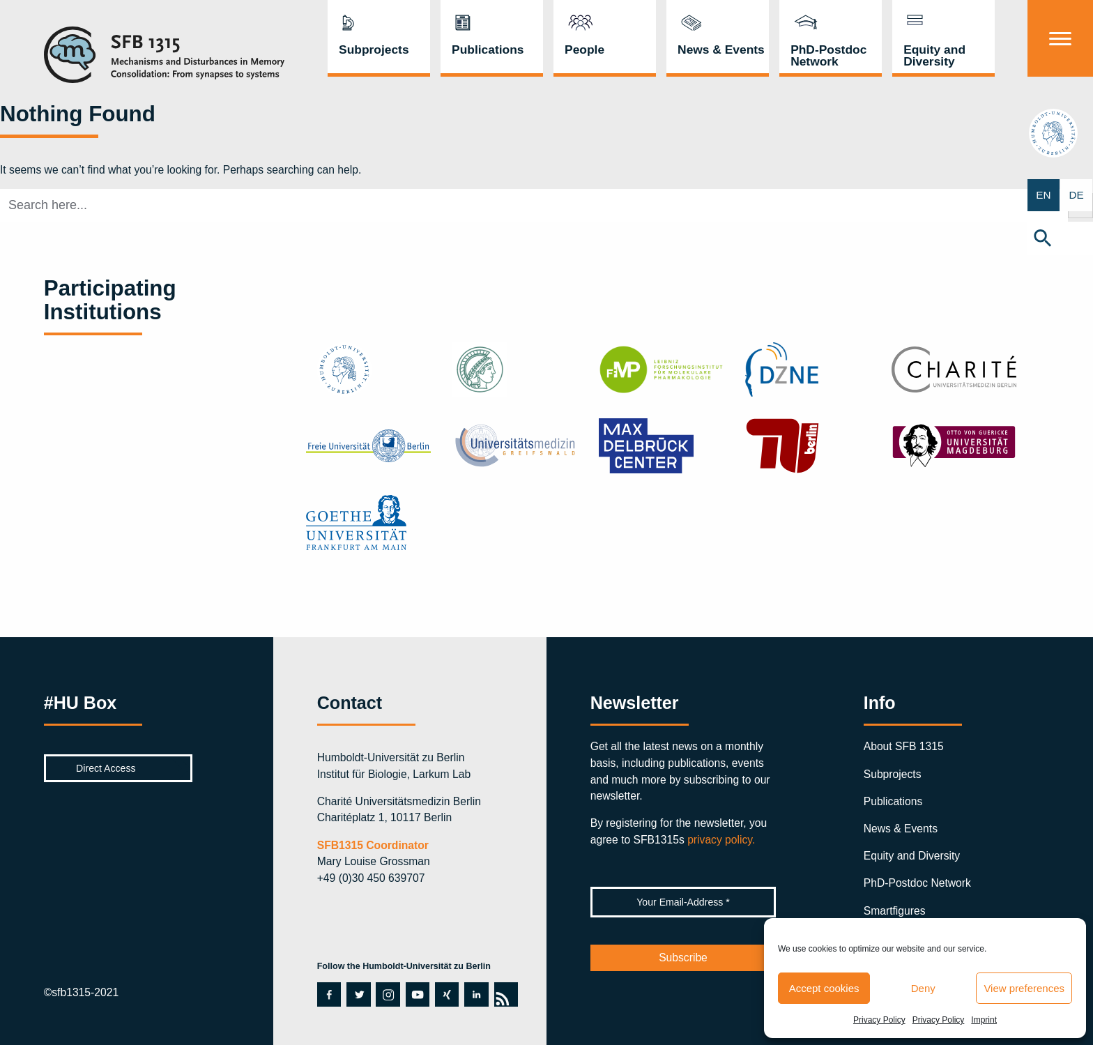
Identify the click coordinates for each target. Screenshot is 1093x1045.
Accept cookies (824, 988)
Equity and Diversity (934, 55)
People (584, 49)
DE (1077, 195)
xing (445, 994)
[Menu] (1060, 38)
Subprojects (374, 49)
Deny (923, 988)
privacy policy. (721, 840)
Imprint (984, 1020)
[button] (1060, 239)
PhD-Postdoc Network (828, 55)
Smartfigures (895, 911)
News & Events (721, 49)
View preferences (1024, 988)
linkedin (475, 994)
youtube (417, 994)
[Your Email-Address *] (683, 902)
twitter (357, 994)
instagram (387, 994)
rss (505, 994)
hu (1061, 136)
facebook (328, 994)
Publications (487, 49)
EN (1044, 195)
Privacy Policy (879, 1020)
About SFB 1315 (904, 746)
